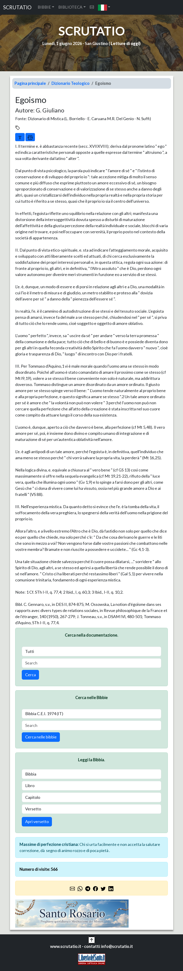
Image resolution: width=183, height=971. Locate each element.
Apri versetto (37, 821)
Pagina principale (30, 83)
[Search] (91, 663)
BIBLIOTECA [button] (70, 7)
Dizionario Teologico (70, 83)
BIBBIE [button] (44, 7)
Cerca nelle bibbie (41, 736)
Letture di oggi (125, 43)
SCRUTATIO (17, 7)
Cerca (30, 674)
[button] (104, 7)
